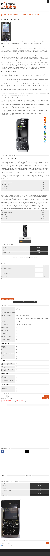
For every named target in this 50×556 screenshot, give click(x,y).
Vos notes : (4, 263)
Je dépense (4, 398)
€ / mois (10, 398)
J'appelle (3, 396)
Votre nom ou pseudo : (6, 260)
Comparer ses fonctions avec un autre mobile (25, 302)
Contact (9, 550)
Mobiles (11, 546)
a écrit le (8, 158)
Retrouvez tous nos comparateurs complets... (12, 400)
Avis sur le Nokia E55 (8, 155)
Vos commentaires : (6, 278)
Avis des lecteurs (25, 238)
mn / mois (11, 396)
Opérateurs (17, 546)
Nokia (9, 14)
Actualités (4, 546)
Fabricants (3, 14)
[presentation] (12, 294)
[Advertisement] (11, 426)
